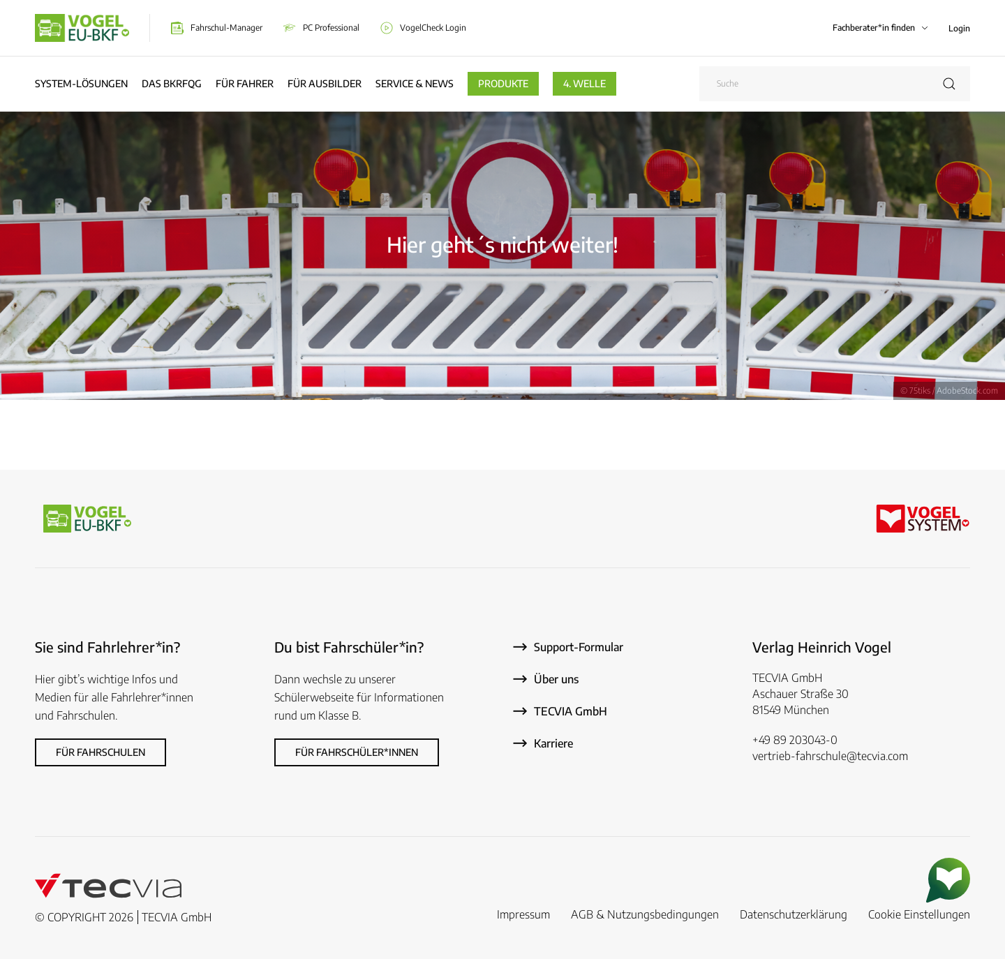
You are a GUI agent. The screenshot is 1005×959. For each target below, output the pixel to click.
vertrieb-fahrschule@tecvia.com (830, 756)
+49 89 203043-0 (795, 740)
